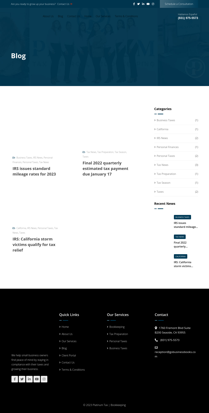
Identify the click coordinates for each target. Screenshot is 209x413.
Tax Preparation (105, 152)
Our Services (103, 16)
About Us (48, 16)
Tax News (44, 162)
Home (88, 16)
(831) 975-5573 (188, 18)
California (21, 228)
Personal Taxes (30, 162)
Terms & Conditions (126, 16)
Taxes (85, 156)
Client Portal (69, 355)
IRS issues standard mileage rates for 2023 (34, 171)
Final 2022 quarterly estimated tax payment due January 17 (105, 168)
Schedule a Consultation (179, 4)
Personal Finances (168, 147)
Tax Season (120, 152)
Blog (60, 16)
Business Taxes (24, 157)
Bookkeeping (117, 327)
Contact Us (64, 4)
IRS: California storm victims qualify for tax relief (34, 244)
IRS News (38, 157)
